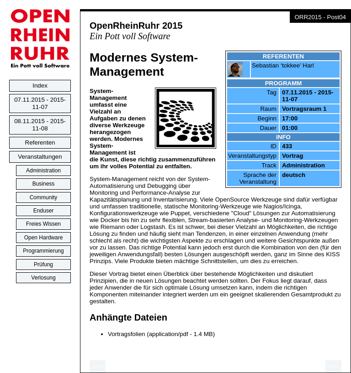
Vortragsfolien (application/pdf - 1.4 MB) (161, 334)
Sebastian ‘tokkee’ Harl (283, 65)
